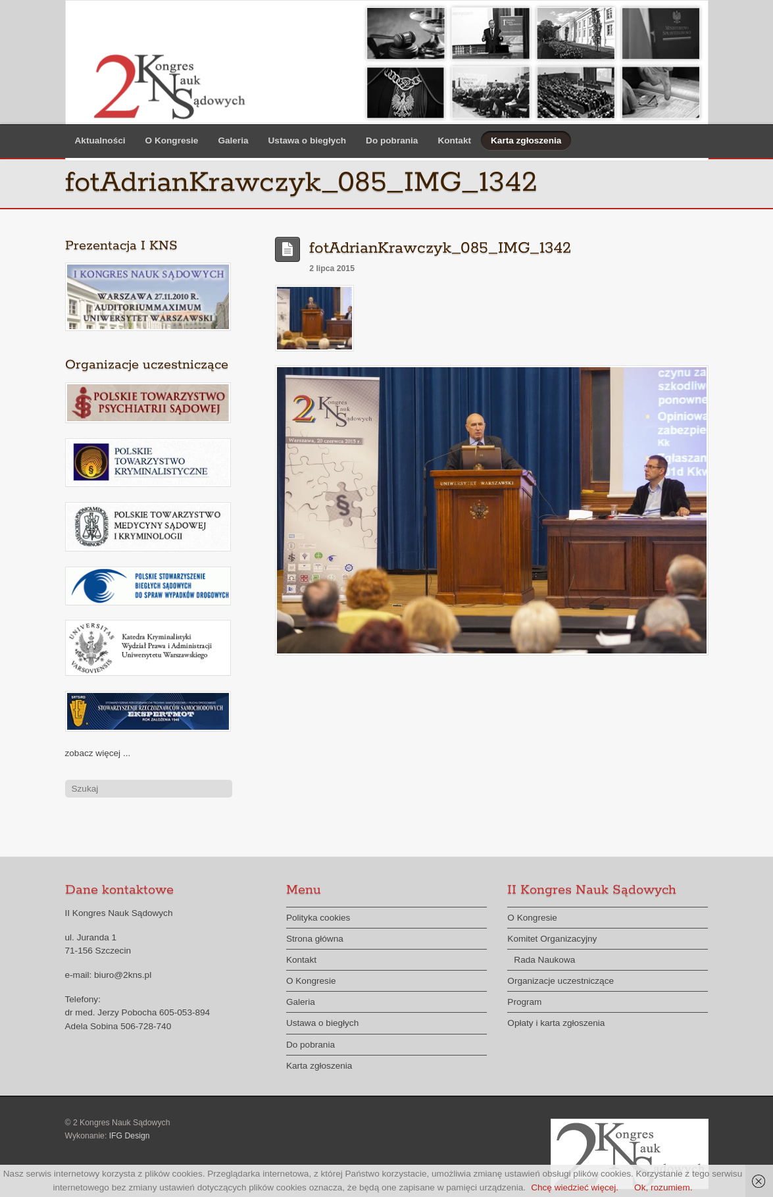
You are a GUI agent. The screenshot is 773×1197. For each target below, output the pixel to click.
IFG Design (129, 1135)
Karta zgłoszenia (526, 140)
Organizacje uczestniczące (560, 981)
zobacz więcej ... (98, 753)
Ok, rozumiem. (663, 1187)
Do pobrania (392, 140)
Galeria (233, 140)
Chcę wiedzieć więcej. (574, 1187)
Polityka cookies (318, 918)
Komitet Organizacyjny (552, 939)
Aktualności (100, 140)
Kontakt (454, 140)
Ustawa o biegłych (307, 140)
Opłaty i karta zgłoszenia (556, 1023)
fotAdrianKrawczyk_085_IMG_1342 (440, 248)
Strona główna (314, 939)
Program (524, 1002)
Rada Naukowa (544, 960)
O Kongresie (172, 140)
